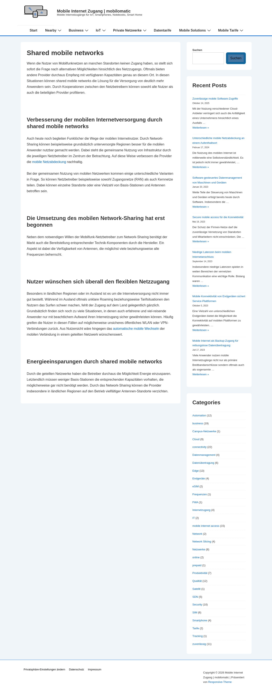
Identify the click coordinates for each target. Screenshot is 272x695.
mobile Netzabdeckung (49, 162)
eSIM (196, 486)
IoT (101, 30)
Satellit (197, 588)
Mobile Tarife (231, 30)
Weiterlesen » (201, 127)
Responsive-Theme (220, 682)
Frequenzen (200, 494)
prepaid (197, 565)
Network (197, 533)
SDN (195, 596)
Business (79, 30)
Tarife (196, 628)
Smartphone (200, 620)
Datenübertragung (203, 462)
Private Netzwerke (130, 30)
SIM (195, 612)
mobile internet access (206, 525)
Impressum (94, 669)
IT (194, 517)
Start (33, 30)
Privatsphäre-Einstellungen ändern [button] (44, 669)
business (198, 423)
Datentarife (162, 30)
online (196, 557)
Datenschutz (76, 669)
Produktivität (200, 573)
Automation (199, 415)
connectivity (200, 447)
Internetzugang (202, 510)
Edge (196, 470)
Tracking (198, 636)
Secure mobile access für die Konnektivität (218, 217)
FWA (195, 502)
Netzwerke (199, 549)
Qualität (197, 581)
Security (197, 604)
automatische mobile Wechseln (136, 328)
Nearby (53, 30)
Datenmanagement (204, 454)
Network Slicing (202, 541)
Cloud (196, 439)
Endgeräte (199, 478)
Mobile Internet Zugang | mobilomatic (94, 11)
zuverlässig (199, 644)
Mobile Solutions (195, 30)
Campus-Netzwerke (204, 431)
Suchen (197, 50)
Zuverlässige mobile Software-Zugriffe (215, 98)
